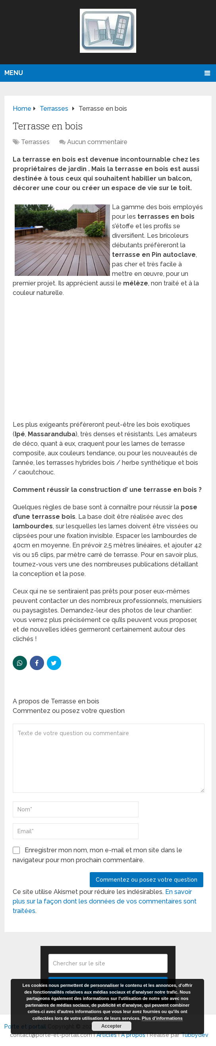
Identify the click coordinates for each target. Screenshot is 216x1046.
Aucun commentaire (97, 142)
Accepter (111, 1026)
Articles (106, 1035)
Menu (13, 73)
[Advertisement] (108, 361)
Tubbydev (194, 1035)
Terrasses (35, 142)
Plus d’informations (162, 1018)
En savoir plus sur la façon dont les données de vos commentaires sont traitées (105, 901)
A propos (133, 1035)
